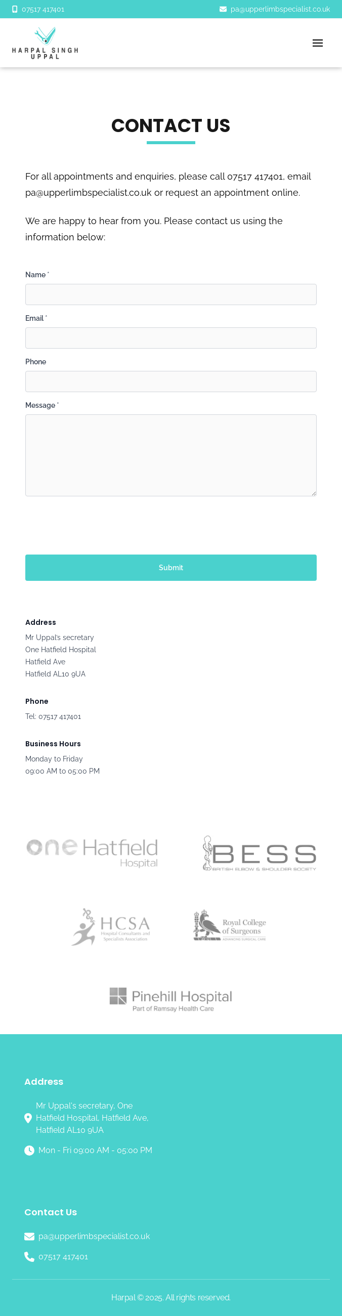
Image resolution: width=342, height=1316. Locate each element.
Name (37, 275)
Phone (35, 362)
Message (42, 405)
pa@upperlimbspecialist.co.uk (88, 192)
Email (36, 318)
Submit (171, 568)
